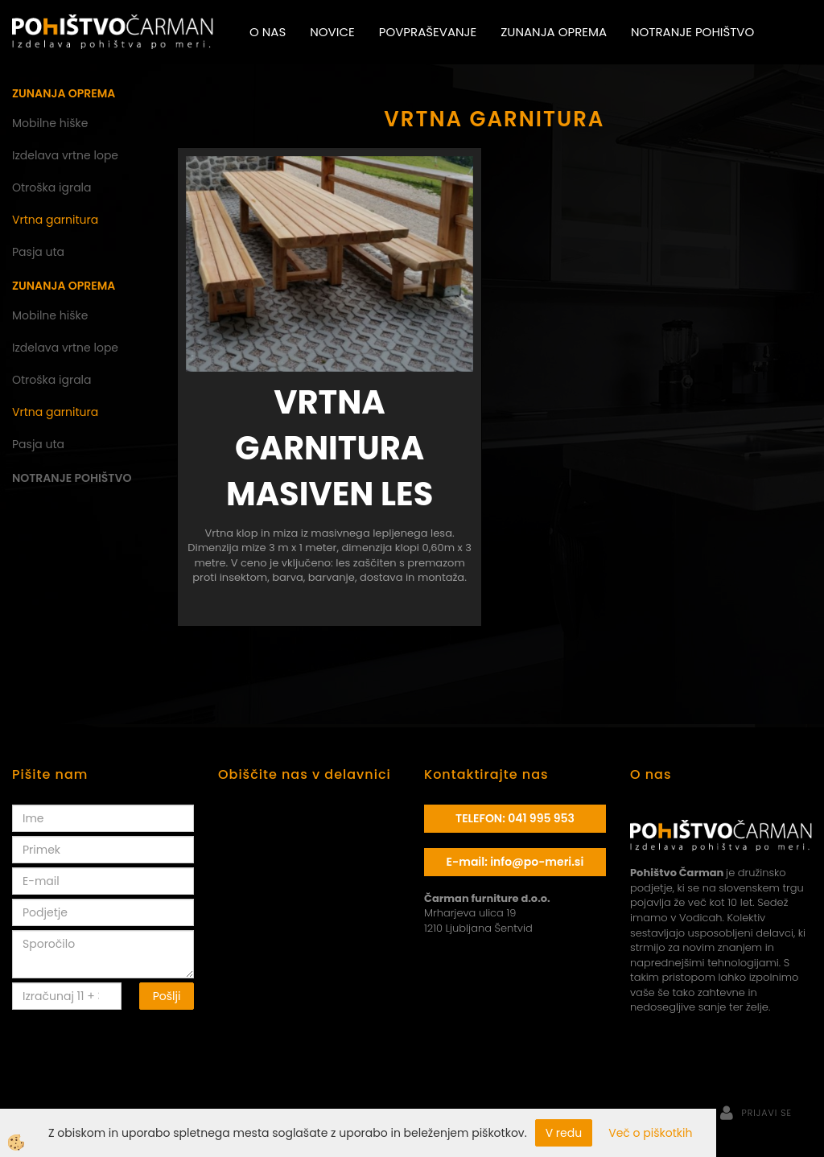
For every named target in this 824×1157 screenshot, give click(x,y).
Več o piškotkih (650, 1133)
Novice (332, 31)
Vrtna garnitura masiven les (329, 448)
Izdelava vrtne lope (65, 155)
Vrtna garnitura (55, 220)
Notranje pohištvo (692, 31)
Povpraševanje (427, 31)
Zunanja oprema (554, 31)
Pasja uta (38, 252)
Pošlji (167, 996)
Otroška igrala (52, 187)
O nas (267, 31)
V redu (564, 1133)
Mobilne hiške (50, 123)
